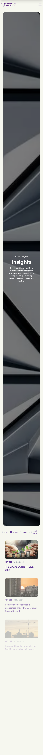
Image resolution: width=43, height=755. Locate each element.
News (25, 532)
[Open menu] (40, 4)
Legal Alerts (35, 532)
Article (15, 532)
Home (17, 257)
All (6, 532)
